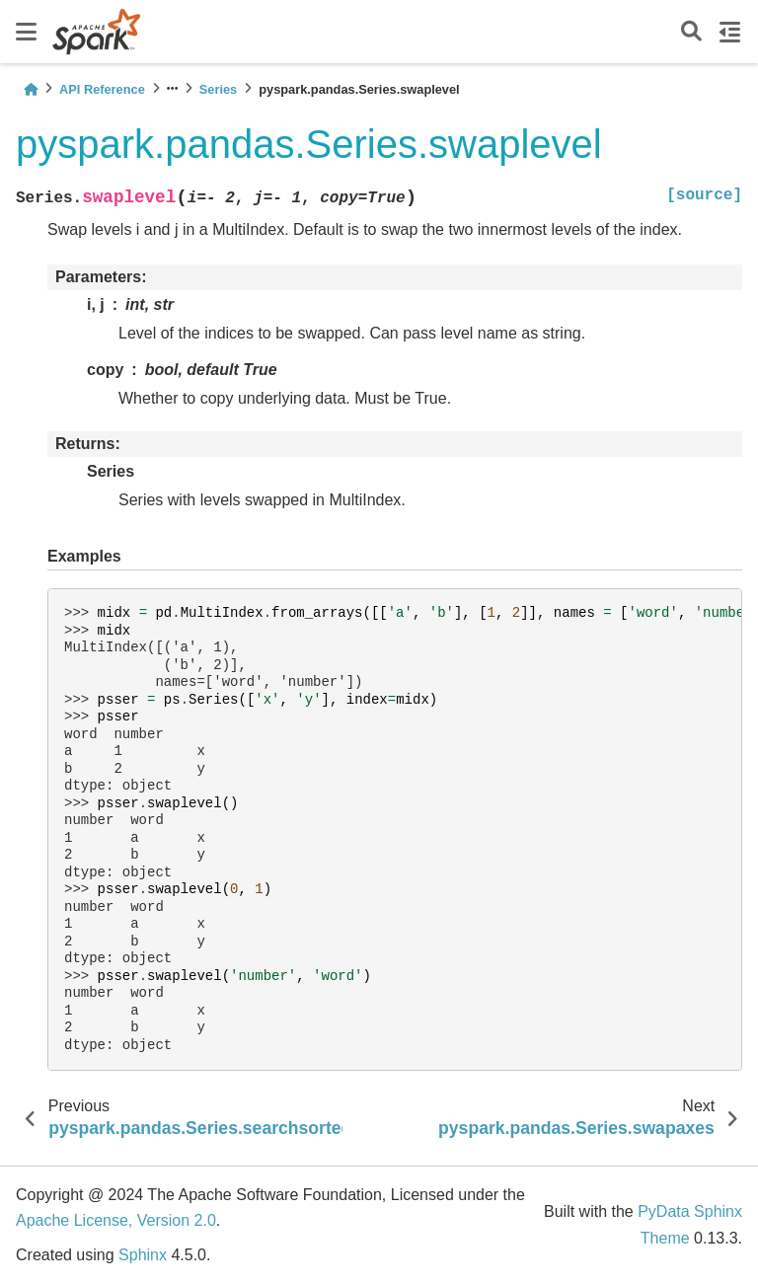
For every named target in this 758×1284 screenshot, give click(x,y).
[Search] (691, 32)
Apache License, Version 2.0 (116, 1220)
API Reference (102, 89)
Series (218, 89)
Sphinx (142, 1254)
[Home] (31, 89)
